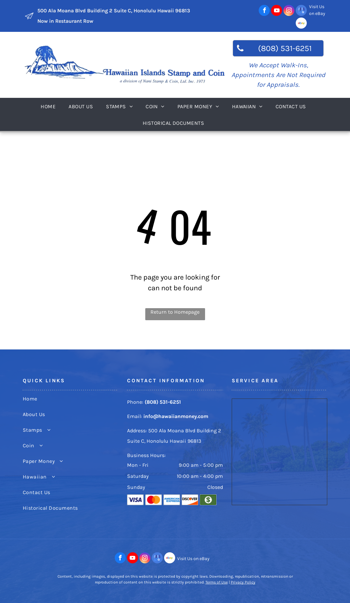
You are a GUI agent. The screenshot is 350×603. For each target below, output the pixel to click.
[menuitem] (50, 106)
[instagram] (288, 11)
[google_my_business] (301, 11)
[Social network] (301, 24)
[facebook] (264, 11)
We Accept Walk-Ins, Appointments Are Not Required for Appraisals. (278, 74)
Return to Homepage (175, 312)
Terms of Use (216, 582)
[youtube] (276, 11)
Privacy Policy (243, 582)
